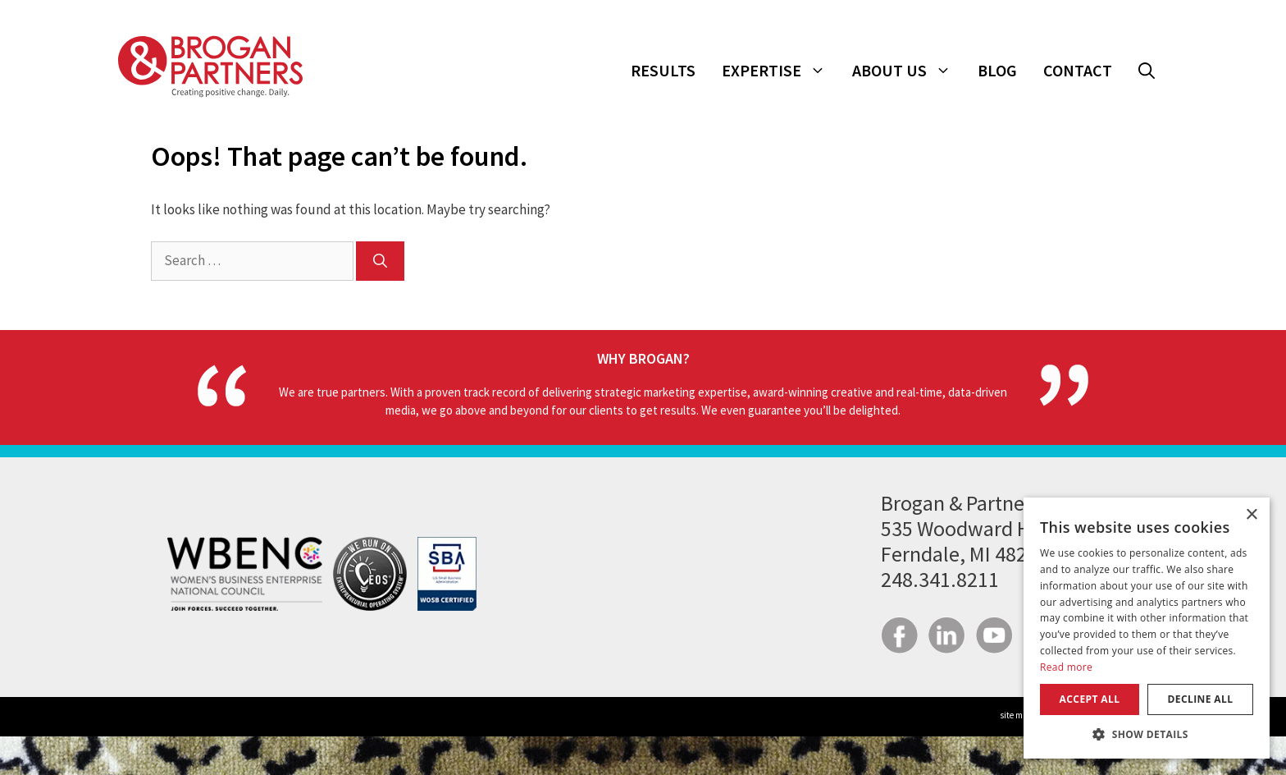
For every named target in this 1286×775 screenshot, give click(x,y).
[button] (1146, 70)
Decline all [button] (1201, 699)
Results (663, 70)
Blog (997, 70)
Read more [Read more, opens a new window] (1066, 667)
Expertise (780, 70)
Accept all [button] (1090, 699)
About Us (908, 70)
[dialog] (1147, 628)
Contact (1077, 70)
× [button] (1251, 515)
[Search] (380, 261)
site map (1016, 715)
